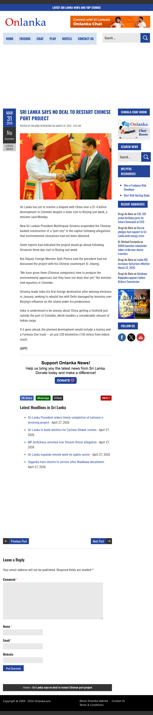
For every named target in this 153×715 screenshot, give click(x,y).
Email (7, 640)
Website (8, 654)
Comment (9, 138)
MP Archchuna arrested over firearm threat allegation (62, 442)
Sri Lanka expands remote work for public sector (59, 454)
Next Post (98, 541)
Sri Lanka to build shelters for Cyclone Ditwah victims (62, 430)
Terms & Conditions (91, 705)
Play (53, 38)
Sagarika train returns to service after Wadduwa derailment (66, 462)
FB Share (27, 398)
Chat (40, 38)
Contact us (86, 38)
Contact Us (118, 701)
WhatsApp (43, 398)
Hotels (67, 38)
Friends (25, 38)
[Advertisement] (76, 77)
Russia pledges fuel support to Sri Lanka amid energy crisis (132, 231)
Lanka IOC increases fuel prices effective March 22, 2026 (134, 263)
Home (9, 38)
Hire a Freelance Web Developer (135, 187)
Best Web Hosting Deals (137, 195)
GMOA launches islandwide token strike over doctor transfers (132, 249)
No (9, 132)
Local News (9, 147)
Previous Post (19, 541)
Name (7, 626)
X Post (58, 398)
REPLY (106, 398)
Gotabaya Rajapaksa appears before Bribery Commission (132, 277)
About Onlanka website (93, 701)
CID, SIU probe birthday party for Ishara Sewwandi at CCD (132, 218)
